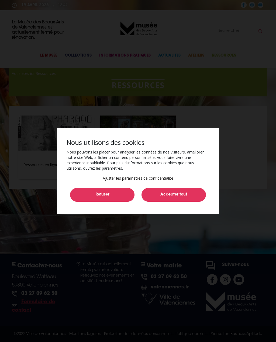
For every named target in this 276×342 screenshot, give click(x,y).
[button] (138, 178)
